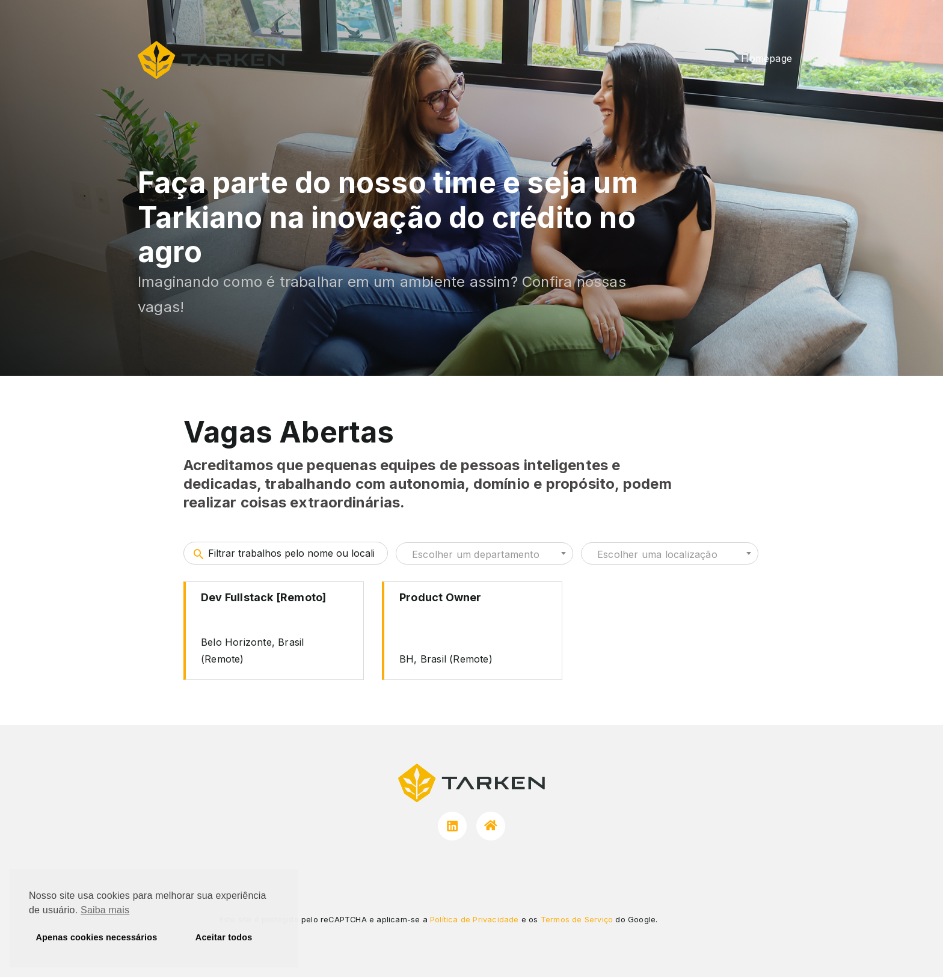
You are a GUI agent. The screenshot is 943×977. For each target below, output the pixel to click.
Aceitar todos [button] (224, 937)
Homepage (766, 58)
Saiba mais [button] (105, 910)
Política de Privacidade (474, 919)
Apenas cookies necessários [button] (97, 937)
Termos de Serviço (577, 919)
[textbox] (484, 554)
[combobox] (484, 553)
